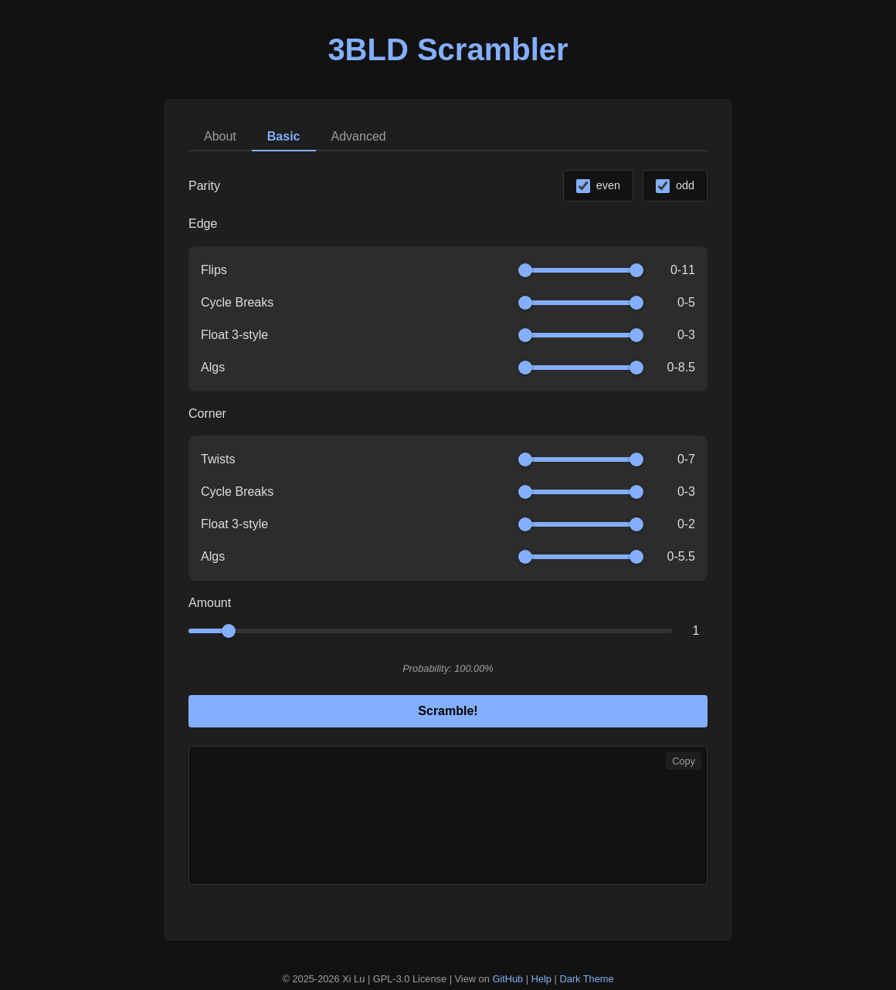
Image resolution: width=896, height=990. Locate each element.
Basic (283, 136)
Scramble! (447, 710)
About (220, 136)
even (608, 185)
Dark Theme (586, 979)
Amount (209, 602)
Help (541, 979)
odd (685, 185)
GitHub (507, 979)
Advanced (358, 136)
